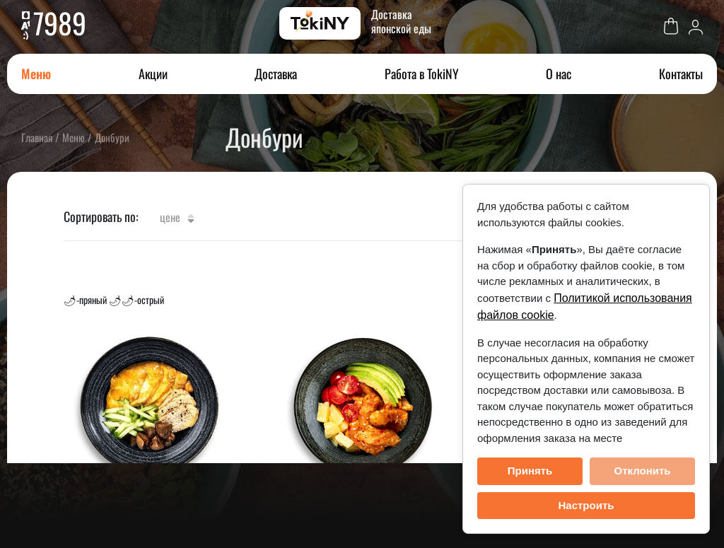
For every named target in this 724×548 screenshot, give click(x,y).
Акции (153, 73)
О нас (558, 73)
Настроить (586, 505)
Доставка (276, 73)
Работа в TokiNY (422, 73)
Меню (36, 73)
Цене (177, 217)
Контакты (681, 73)
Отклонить (642, 471)
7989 (59, 22)
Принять (530, 471)
